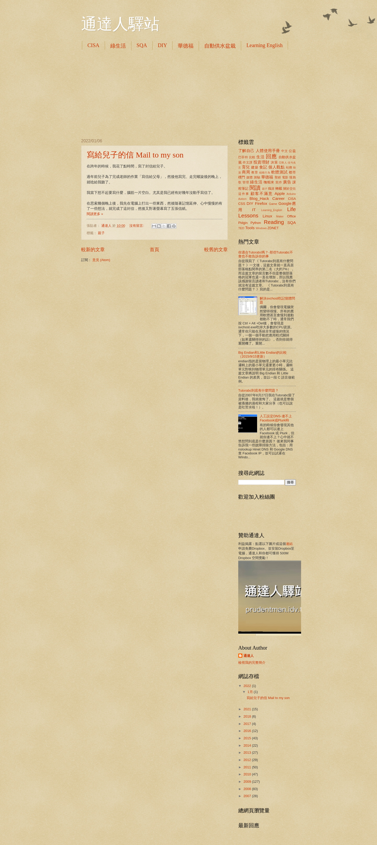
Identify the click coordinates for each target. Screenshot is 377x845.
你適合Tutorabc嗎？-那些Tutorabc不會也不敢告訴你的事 (265, 254)
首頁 (154, 249)
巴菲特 (243, 157)
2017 (247, 724)
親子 (101, 233)
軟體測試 (279, 172)
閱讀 (255, 188)
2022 (247, 686)
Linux (267, 216)
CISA (93, 45)
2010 (247, 774)
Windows (261, 228)
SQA (142, 45)
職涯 (271, 188)
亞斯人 (283, 162)
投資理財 (261, 162)
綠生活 (118, 46)
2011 (247, 767)
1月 (250, 692)
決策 (274, 162)
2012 (247, 760)
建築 (254, 167)
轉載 (278, 188)
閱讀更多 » (95, 214)
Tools (249, 228)
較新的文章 (93, 249)
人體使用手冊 (268, 150)
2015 (247, 738)
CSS (241, 204)
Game (273, 203)
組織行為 (264, 172)
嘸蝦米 (269, 182)
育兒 (246, 167)
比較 (252, 157)
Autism (242, 199)
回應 (271, 156)
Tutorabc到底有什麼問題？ (258, 390)
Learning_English (271, 210)
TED (241, 228)
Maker (280, 216)
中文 (284, 151)
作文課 (247, 162)
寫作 (278, 182)
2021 (247, 709)
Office (291, 216)
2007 (247, 796)
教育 (254, 172)
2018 (247, 716)
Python (256, 223)
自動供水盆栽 (220, 46)
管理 (245, 182)
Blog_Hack (259, 198)
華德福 (185, 46)
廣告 (287, 182)
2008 (247, 789)
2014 (247, 745)
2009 (247, 782)
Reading (274, 222)
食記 (263, 167)
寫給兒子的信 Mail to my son (135, 154)
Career (278, 198)
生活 (260, 157)
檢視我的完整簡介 (251, 662)
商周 (246, 172)
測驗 (257, 177)
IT (254, 209)
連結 (289, 544)
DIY (162, 45)
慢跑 (292, 177)
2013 (247, 752)
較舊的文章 (216, 249)
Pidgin (243, 223)
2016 (247, 731)
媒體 (249, 177)
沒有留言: (137, 226)
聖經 (278, 177)
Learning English (264, 45)
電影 (285, 177)
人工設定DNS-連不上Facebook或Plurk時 (276, 418)
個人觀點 (276, 167)
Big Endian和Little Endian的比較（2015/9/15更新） (262, 354)
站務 (289, 167)
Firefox (261, 203)
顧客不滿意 (262, 193)
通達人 (248, 656)
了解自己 (246, 150)
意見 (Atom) (101, 260)
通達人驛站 (120, 24)
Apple (280, 193)
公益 (292, 151)
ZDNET (273, 228)
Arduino (291, 194)
